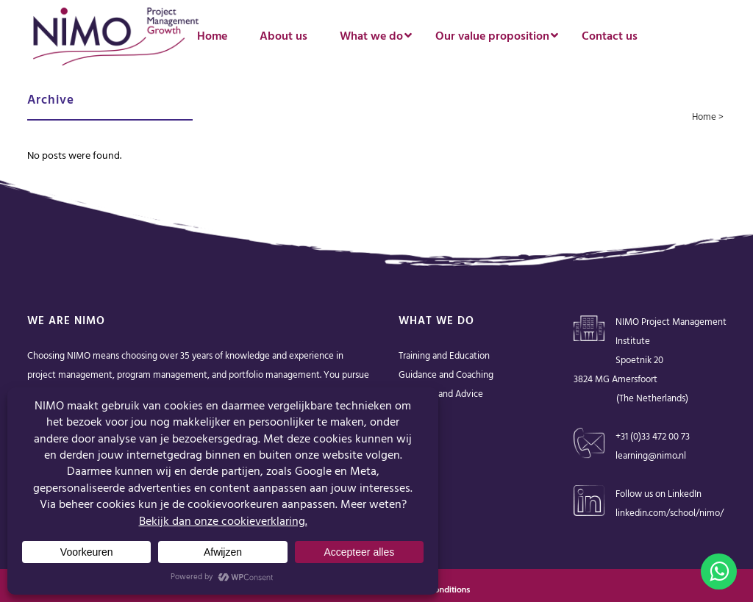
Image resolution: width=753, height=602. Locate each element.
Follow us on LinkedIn (658, 494)
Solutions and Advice (441, 394)
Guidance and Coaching (446, 375)
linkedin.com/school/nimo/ (669, 513)
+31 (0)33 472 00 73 (652, 437)
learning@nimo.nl (650, 456)
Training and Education (444, 356)
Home (704, 117)
